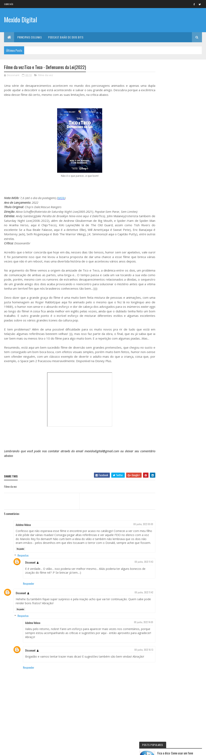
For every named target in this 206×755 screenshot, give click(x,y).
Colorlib (19, 749)
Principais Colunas (29, 37)
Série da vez (165, 223)
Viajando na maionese (169, 291)
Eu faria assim (166, 237)
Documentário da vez (169, 244)
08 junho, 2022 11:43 (138, 570)
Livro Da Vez (165, 278)
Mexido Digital (20, 19)
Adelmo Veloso (23, 529)
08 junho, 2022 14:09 (137, 630)
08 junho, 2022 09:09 (137, 528)
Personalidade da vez (169, 325)
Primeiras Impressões (169, 264)
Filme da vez (45, 75)
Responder (20, 557)
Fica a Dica (164, 230)
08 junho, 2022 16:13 (138, 658)
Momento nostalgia (169, 305)
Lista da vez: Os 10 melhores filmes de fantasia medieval (185, 175)
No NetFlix (164, 217)
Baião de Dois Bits (168, 251)
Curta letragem (167, 271)
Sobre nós (8, 4)
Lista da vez (165, 285)
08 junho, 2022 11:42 (138, 601)
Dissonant (30, 571)
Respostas (23, 564)
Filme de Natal (166, 312)
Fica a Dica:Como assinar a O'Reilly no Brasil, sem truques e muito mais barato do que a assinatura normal (178, 109)
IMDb (61, 198)
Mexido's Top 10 (166, 298)
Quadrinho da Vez (168, 319)
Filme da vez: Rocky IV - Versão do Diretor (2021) (187, 157)
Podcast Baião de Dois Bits (65, 37)
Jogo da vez (165, 257)
